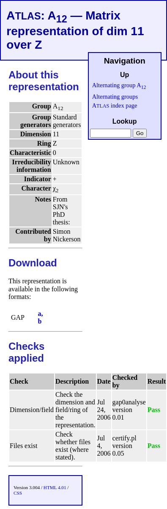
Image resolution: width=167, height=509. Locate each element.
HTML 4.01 (55, 487)
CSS (18, 492)
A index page (114, 105)
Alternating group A (119, 85)
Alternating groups (115, 96)
